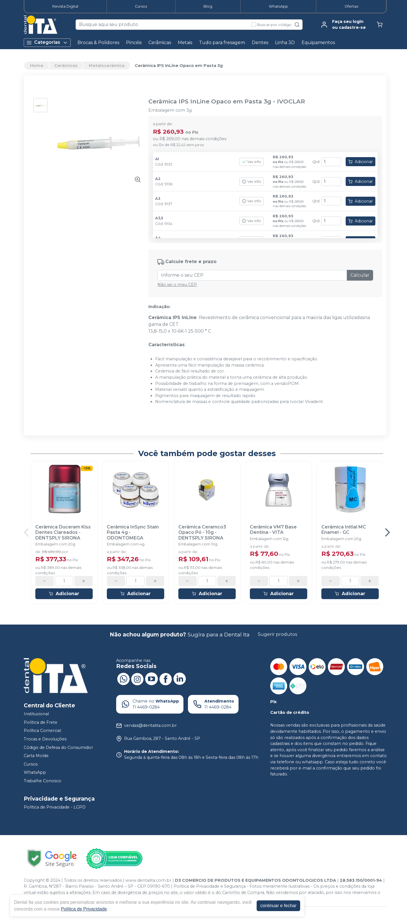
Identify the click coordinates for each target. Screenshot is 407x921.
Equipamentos (318, 42)
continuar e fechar (278, 905)
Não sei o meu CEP (177, 284)
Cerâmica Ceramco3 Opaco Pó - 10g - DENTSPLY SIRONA (202, 532)
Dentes (260, 42)
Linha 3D (285, 42)
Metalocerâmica (106, 65)
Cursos (141, 6)
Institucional (36, 713)
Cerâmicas (159, 42)
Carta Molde (36, 755)
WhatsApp (278, 6)
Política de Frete (40, 722)
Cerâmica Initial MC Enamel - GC (343, 529)
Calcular (359, 275)
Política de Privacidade (84, 909)
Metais (185, 42)
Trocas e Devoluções (45, 739)
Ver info (251, 162)
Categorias (47, 42)
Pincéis (134, 42)
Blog (208, 6)
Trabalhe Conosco (42, 780)
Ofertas (351, 6)
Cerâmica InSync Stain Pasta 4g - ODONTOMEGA (133, 532)
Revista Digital (65, 6)
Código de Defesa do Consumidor (58, 747)
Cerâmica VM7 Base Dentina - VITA (273, 529)
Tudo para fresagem (222, 42)
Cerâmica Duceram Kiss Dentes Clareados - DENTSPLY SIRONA (63, 532)
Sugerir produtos (277, 634)
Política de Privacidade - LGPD (55, 807)
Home (36, 65)
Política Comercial (42, 730)
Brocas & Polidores (98, 42)
